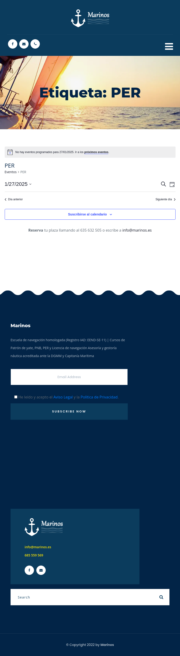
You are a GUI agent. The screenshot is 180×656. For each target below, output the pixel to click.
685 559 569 (34, 555)
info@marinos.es (137, 230)
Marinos (107, 644)
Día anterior (14, 199)
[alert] (90, 152)
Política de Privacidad (99, 397)
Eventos (11, 172)
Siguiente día (165, 199)
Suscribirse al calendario (87, 214)
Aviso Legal (63, 397)
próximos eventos (96, 152)
